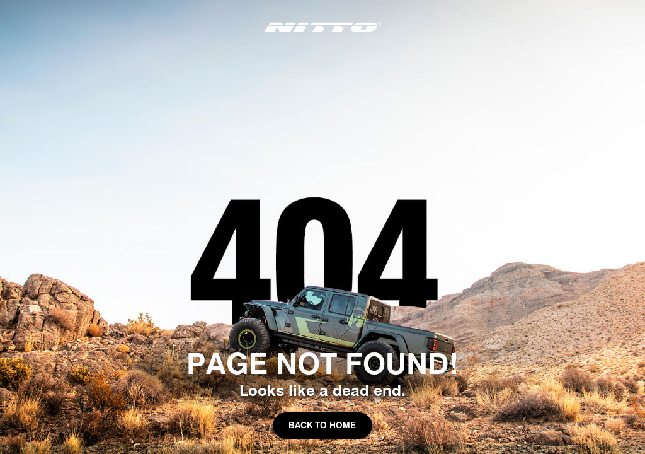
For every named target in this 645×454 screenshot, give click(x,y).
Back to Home (322, 425)
